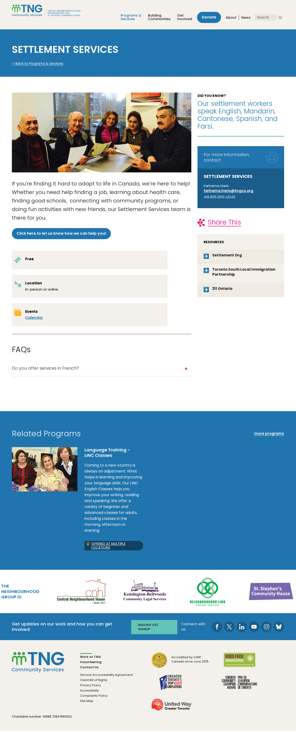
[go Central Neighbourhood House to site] (81, 593)
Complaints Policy (94, 697)
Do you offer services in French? (45, 370)
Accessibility (89, 691)
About (231, 18)
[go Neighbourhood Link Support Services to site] (208, 593)
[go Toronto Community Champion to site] (239, 686)
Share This (224, 222)
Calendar (34, 318)
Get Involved (181, 18)
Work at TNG (90, 658)
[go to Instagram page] (266, 628)
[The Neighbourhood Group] (52, 11)
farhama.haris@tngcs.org (228, 190)
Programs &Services (128, 18)
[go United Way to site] (171, 708)
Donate (207, 18)
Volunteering (91, 663)
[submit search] (280, 18)
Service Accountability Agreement (106, 676)
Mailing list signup (148, 628)
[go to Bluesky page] (278, 628)
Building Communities (156, 18)
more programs (269, 435)
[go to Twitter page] (229, 628)
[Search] (265, 18)
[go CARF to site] (180, 664)
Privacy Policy (90, 686)
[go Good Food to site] (239, 664)
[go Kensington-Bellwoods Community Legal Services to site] (144, 593)
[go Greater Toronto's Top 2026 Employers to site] (171, 686)
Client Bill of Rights (93, 681)
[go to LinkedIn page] (241, 628)
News (246, 18)
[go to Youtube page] (254, 628)
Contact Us (89, 668)
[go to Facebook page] (217, 628)
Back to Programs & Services (39, 64)
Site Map (86, 702)
